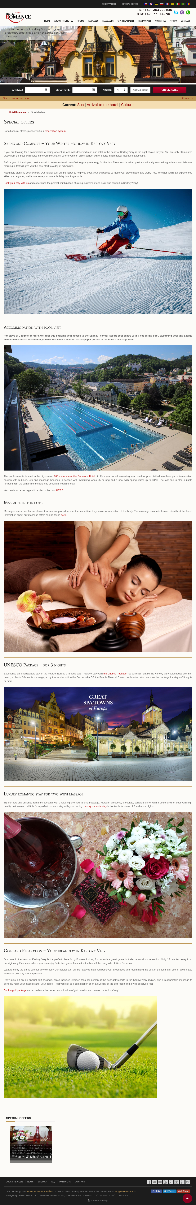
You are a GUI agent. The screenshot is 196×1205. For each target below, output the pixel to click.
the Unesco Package (115, 673)
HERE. (60, 490)
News (30, 1182)
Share (184, 1191)
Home (47, 21)
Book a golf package (15, 990)
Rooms (80, 21)
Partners (65, 1182)
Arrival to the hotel (102, 104)
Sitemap (42, 1182)
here (63, 515)
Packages (93, 21)
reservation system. (55, 131)
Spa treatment (126, 21)
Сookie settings (99, 1200)
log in (187, 98)
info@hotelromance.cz (125, 1191)
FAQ (53, 1182)
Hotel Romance (17, 112)
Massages (108, 21)
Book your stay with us (16, 183)
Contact (185, 21)
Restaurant (144, 21)
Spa (80, 104)
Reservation (109, 4)
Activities (160, 21)
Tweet (171, 1191)
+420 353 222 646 (158, 10)
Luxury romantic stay (95, 806)
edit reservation (16, 98)
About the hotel (63, 21)
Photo (173, 21)
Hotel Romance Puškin (40, 1191)
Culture (127, 104)
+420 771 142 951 (158, 14)
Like (157, 1191)
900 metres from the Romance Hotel (74, 476)
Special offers (130, 4)
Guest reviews (14, 1182)
